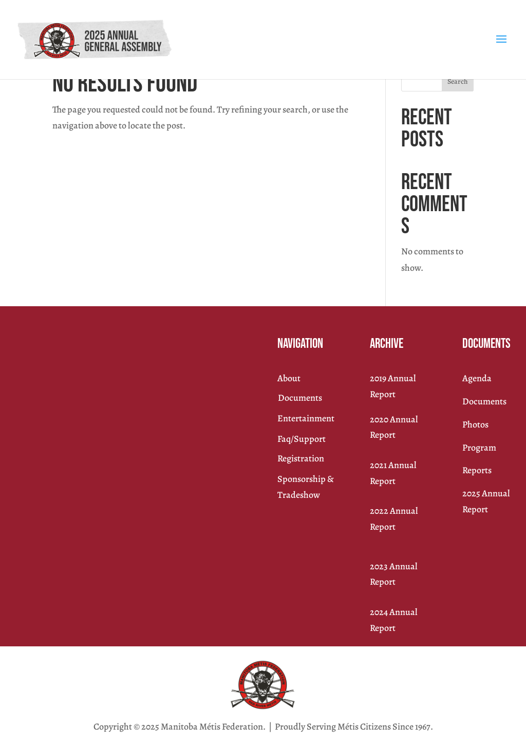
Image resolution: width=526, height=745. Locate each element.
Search (457, 81)
